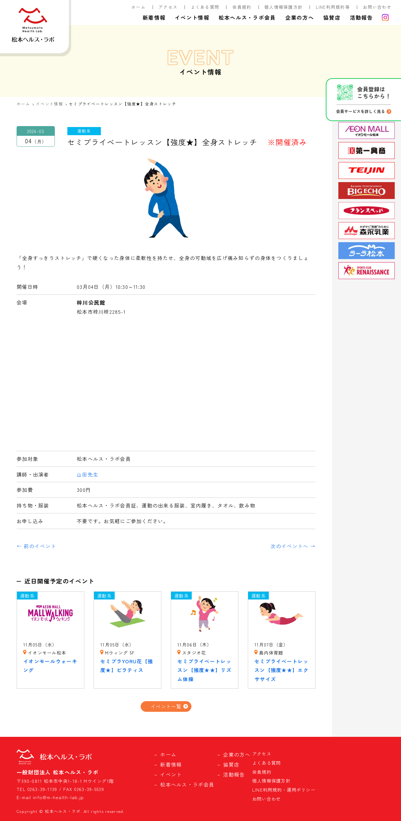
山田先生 (87, 474)
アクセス (168, 7)
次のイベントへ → (292, 546)
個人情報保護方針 (283, 7)
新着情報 (154, 17)
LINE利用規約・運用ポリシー (283, 789)
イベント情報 (192, 17)
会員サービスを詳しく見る (360, 111)
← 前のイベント (36, 546)
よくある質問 (205, 7)
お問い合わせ (377, 7)
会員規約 (242, 7)
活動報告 (361, 17)
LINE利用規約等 (333, 7)
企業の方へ (299, 17)
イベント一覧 (166, 706)
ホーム (138, 7)
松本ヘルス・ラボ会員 (247, 17)
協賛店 (332, 17)
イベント (171, 774)
